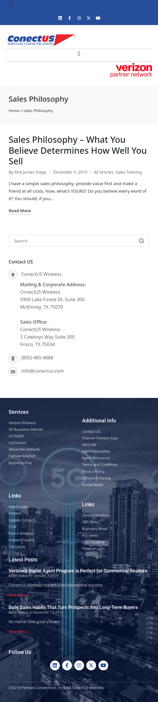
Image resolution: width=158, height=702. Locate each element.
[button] (11, 5)
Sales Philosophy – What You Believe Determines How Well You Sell (78, 150)
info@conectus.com (42, 371)
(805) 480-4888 (37, 357)
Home (14, 110)
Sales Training (129, 172)
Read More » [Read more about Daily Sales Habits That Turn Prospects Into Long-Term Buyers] (18, 632)
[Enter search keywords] (79, 241)
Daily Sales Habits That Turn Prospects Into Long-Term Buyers (73, 607)
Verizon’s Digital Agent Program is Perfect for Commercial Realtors (78, 571)
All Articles (103, 172)
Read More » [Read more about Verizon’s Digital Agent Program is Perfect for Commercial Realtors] (18, 595)
